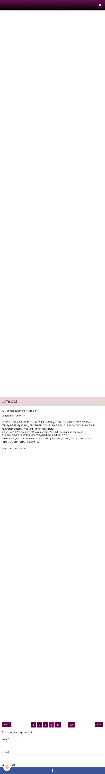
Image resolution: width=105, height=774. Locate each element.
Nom (4, 739)
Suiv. (99, 724)
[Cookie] (7, 767)
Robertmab (7, 448)
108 (72, 724)
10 (58, 724)
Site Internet (8, 765)
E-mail (5, 752)
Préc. (6, 724)
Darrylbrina (7, 415)
